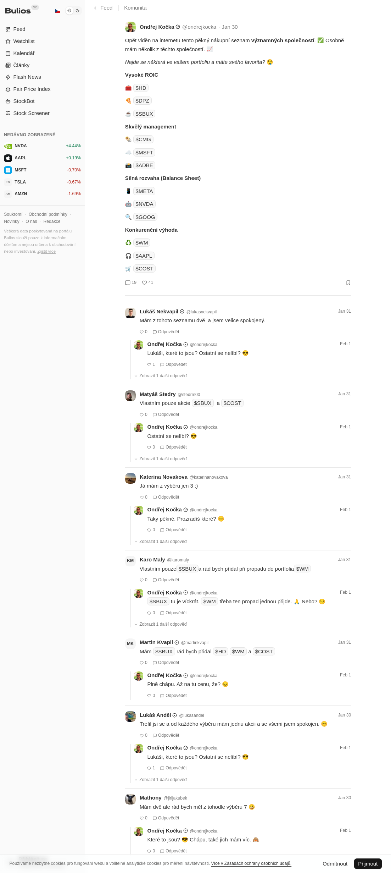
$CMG (143, 139)
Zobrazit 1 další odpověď (160, 375)
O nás (31, 221)
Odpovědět (166, 331)
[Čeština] (57, 10)
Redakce (51, 221)
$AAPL (144, 256)
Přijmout (368, 864)
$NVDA (144, 204)
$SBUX (144, 114)
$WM (142, 243)
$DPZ (142, 101)
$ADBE (144, 165)
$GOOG (145, 217)
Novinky (11, 221)
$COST (144, 268)
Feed (103, 8)
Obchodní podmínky (48, 214)
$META (144, 191)
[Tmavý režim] (73, 10)
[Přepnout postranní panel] (85, 436)
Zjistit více (46, 251)
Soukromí (13, 214)
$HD (141, 88)
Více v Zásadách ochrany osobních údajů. (251, 863)
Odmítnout (335, 864)
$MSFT (144, 152)
